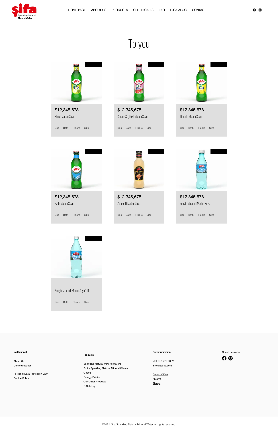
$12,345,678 (67, 109)
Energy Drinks (91, 377)
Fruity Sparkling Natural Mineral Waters (105, 368)
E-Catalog (89, 386)
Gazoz (87, 372)
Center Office (160, 374)
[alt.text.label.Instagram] (260, 10)
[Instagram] (230, 358)
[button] (66, 433)
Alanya (156, 383)
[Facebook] (254, 10)
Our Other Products (94, 381)
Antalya (157, 378)
